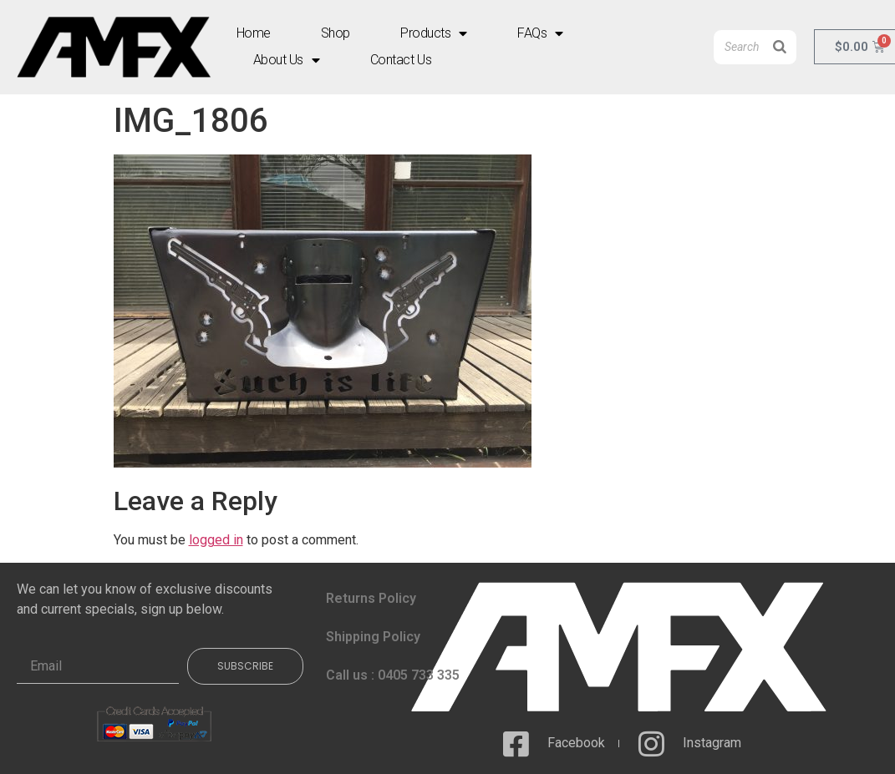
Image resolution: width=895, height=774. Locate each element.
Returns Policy (371, 598)
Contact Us (401, 60)
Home (253, 33)
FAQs (540, 33)
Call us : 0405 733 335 (393, 675)
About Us (286, 60)
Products (433, 33)
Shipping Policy (373, 637)
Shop (335, 33)
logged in (216, 540)
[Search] (779, 47)
